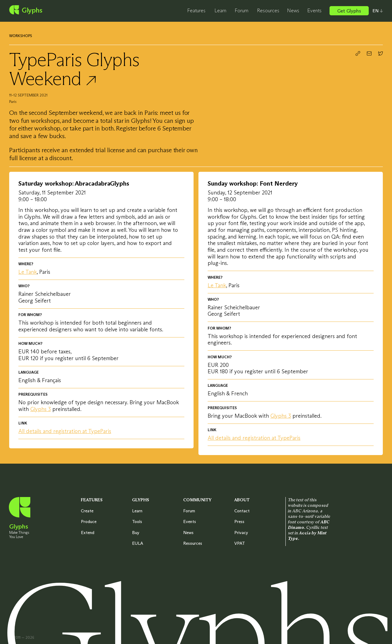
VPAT (239, 543)
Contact (242, 511)
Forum (241, 10)
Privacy (241, 532)
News (293, 10)
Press (239, 521)
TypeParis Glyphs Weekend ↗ (74, 69)
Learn (220, 10)
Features (196, 10)
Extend (87, 532)
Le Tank (27, 272)
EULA (137, 543)
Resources (268, 10)
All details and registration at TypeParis (64, 431)
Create (87, 511)
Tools (137, 521)
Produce (88, 521)
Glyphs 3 (40, 409)
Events (314, 10)
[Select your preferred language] (376, 10)
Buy (135, 532)
